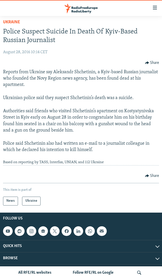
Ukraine (11, 22)
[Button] (152, 63)
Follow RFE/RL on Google (93, 273)
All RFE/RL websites (34, 273)
